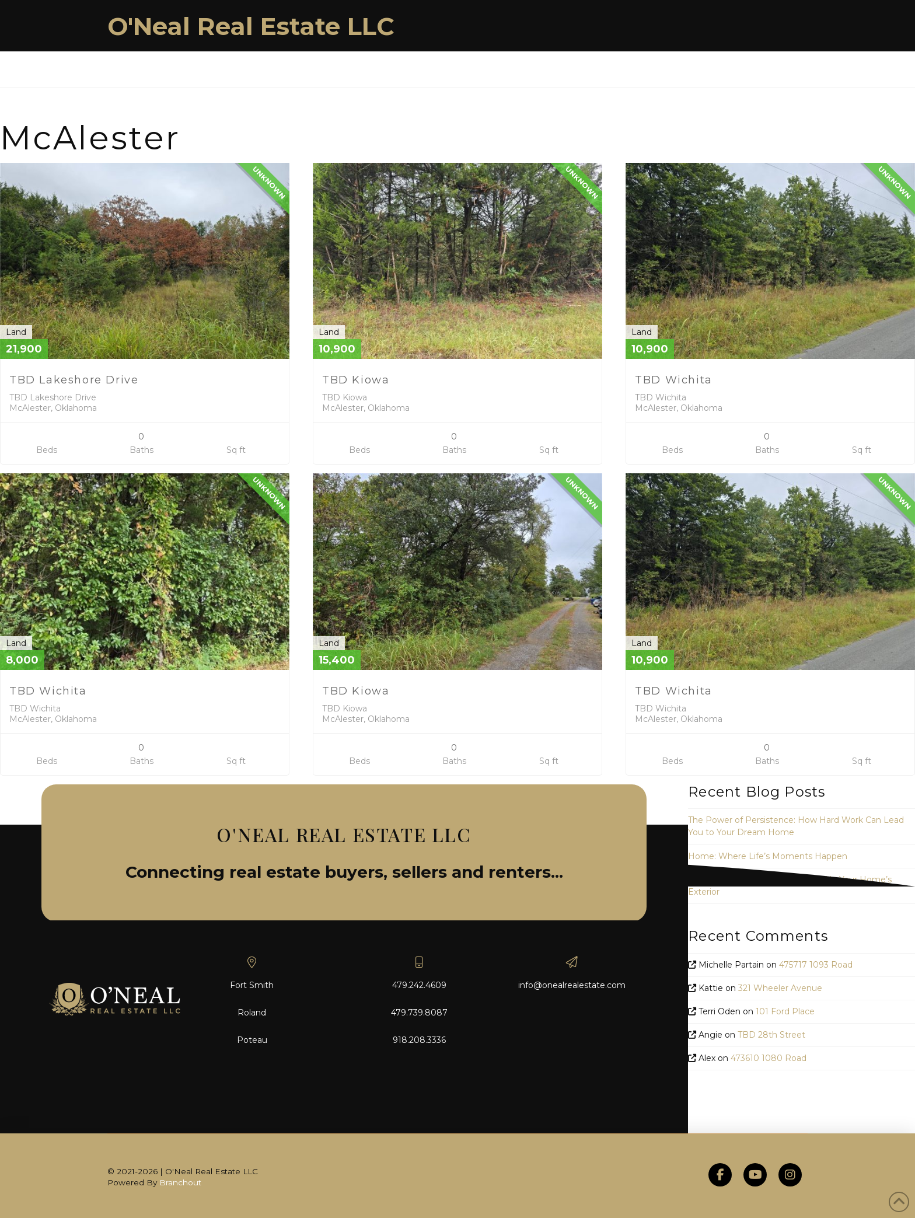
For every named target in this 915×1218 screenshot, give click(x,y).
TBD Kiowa (355, 380)
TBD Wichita (674, 380)
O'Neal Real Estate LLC (250, 26)
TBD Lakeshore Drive (73, 380)
